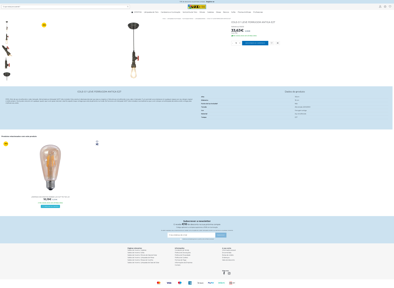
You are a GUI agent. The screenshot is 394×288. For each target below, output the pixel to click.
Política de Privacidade (182, 255)
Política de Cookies (181, 257)
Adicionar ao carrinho (255, 43)
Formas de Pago (180, 260)
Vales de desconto (228, 260)
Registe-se (210, 2)
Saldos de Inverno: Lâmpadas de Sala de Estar (143, 262)
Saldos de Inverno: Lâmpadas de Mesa (141, 257)
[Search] (128, 7)
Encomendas (226, 253)
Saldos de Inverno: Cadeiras (137, 250)
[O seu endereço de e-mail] (191, 235)
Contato (177, 265)
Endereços (226, 257)
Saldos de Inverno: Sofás (136, 253)
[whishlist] (390, 6)
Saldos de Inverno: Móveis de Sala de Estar (142, 255)
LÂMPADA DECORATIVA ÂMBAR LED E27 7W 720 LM (50, 197)
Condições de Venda (182, 250)
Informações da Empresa (183, 262)
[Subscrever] (220, 235)
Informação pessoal (229, 250)
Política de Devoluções (183, 253)
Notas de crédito (228, 255)
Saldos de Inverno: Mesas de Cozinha (140, 260)
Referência (235, 27)
